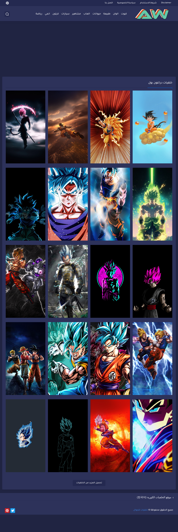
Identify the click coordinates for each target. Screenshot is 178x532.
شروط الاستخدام (148, 3)
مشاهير (76, 14)
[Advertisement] (89, 49)
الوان (115, 14)
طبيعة (106, 14)
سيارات (65, 14)
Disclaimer (166, 3)
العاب (86, 14)
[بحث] (7, 14)
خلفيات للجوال (140, 527)
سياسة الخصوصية (126, 3)
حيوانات (96, 14)
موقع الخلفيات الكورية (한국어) (154, 514)
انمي (47, 14)
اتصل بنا (109, 3)
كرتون (55, 14)
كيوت (124, 14)
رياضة (39, 14)
